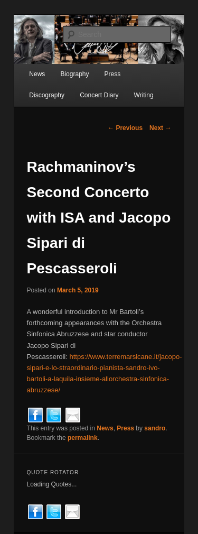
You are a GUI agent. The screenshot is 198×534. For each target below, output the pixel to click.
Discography (46, 95)
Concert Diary (99, 95)
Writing (144, 95)
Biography (74, 74)
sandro (154, 428)
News (37, 74)
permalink (83, 437)
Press (113, 74)
